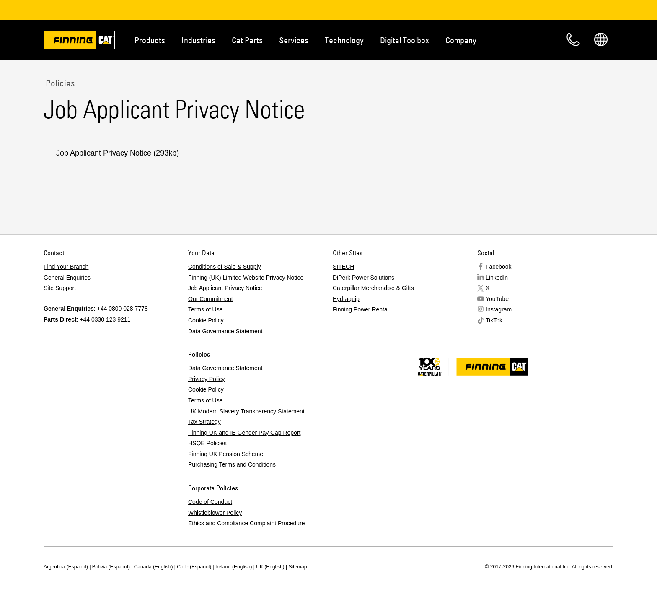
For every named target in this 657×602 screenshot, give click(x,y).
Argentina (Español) (66, 567)
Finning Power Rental (361, 309)
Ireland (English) (233, 567)
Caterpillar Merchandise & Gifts (373, 288)
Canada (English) (153, 567)
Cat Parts (247, 40)
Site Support (60, 288)
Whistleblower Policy (215, 512)
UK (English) (270, 567)
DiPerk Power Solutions (363, 277)
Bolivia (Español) (111, 567)
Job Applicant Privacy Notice (104, 153)
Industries (198, 40)
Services (293, 40)
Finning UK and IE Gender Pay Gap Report (244, 432)
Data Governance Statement (225, 331)
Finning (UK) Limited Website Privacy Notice (245, 277)
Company (460, 40)
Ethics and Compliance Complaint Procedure (246, 523)
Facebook (498, 266)
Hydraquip (346, 299)
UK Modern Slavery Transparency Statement (246, 411)
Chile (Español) (194, 567)
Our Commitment (210, 299)
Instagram (499, 309)
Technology (344, 40)
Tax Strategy (204, 421)
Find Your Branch (66, 266)
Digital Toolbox (404, 40)
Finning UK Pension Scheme (225, 454)
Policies (59, 83)
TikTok (494, 320)
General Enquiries (67, 277)
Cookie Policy (206, 320)
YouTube (497, 299)
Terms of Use (205, 309)
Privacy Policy (206, 379)
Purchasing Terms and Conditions (232, 464)
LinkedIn (497, 277)
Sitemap (297, 567)
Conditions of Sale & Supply (224, 266)
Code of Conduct (210, 501)
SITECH (343, 266)
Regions (601, 39)
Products (150, 40)
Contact (573, 39)
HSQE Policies (207, 443)
